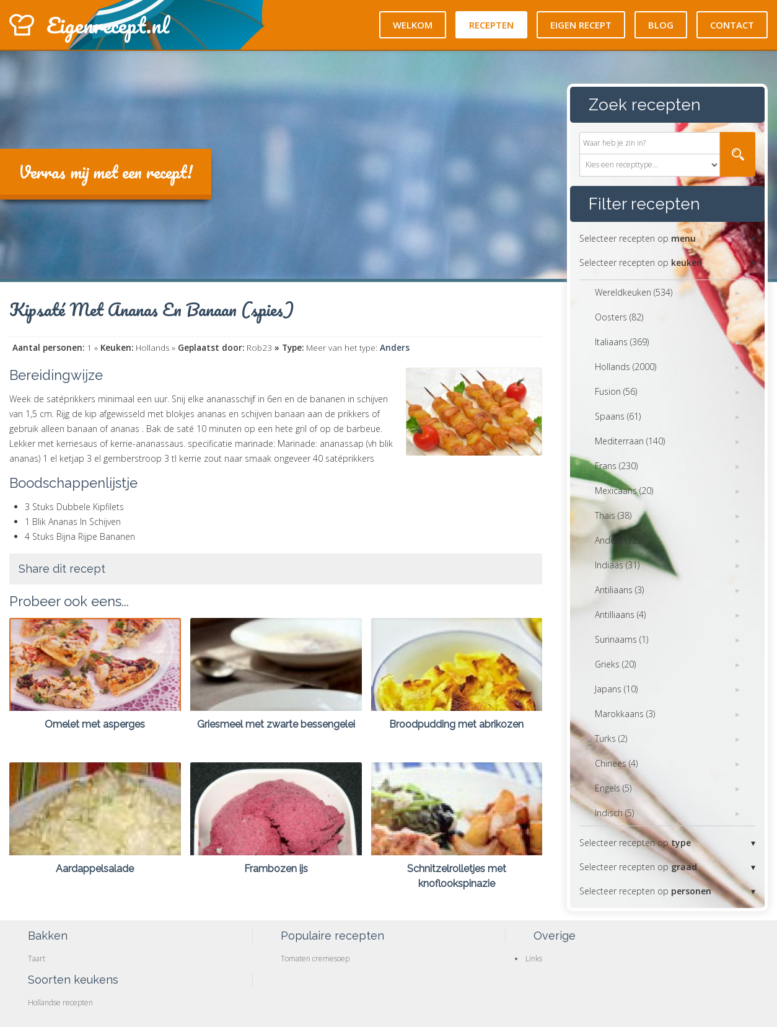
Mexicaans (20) (624, 490)
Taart (36, 958)
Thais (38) (613, 515)
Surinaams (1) (621, 639)
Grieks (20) (615, 664)
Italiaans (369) (622, 342)
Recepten (491, 25)
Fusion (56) (616, 391)
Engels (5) (613, 788)
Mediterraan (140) (630, 441)
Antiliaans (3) (619, 590)
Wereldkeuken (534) (633, 292)
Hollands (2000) (625, 366)
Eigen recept (581, 25)
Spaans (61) (618, 416)
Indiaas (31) (617, 565)
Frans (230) (616, 466)
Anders (395, 347)
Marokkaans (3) (625, 714)
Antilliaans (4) (620, 614)
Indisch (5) (614, 813)
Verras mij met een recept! (106, 171)
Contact (732, 25)
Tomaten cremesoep (315, 958)
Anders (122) (619, 540)
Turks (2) (611, 738)
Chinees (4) (616, 763)
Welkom (412, 25)
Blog (661, 25)
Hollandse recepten (60, 1002)
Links (533, 958)
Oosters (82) (619, 317)
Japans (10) (616, 689)
